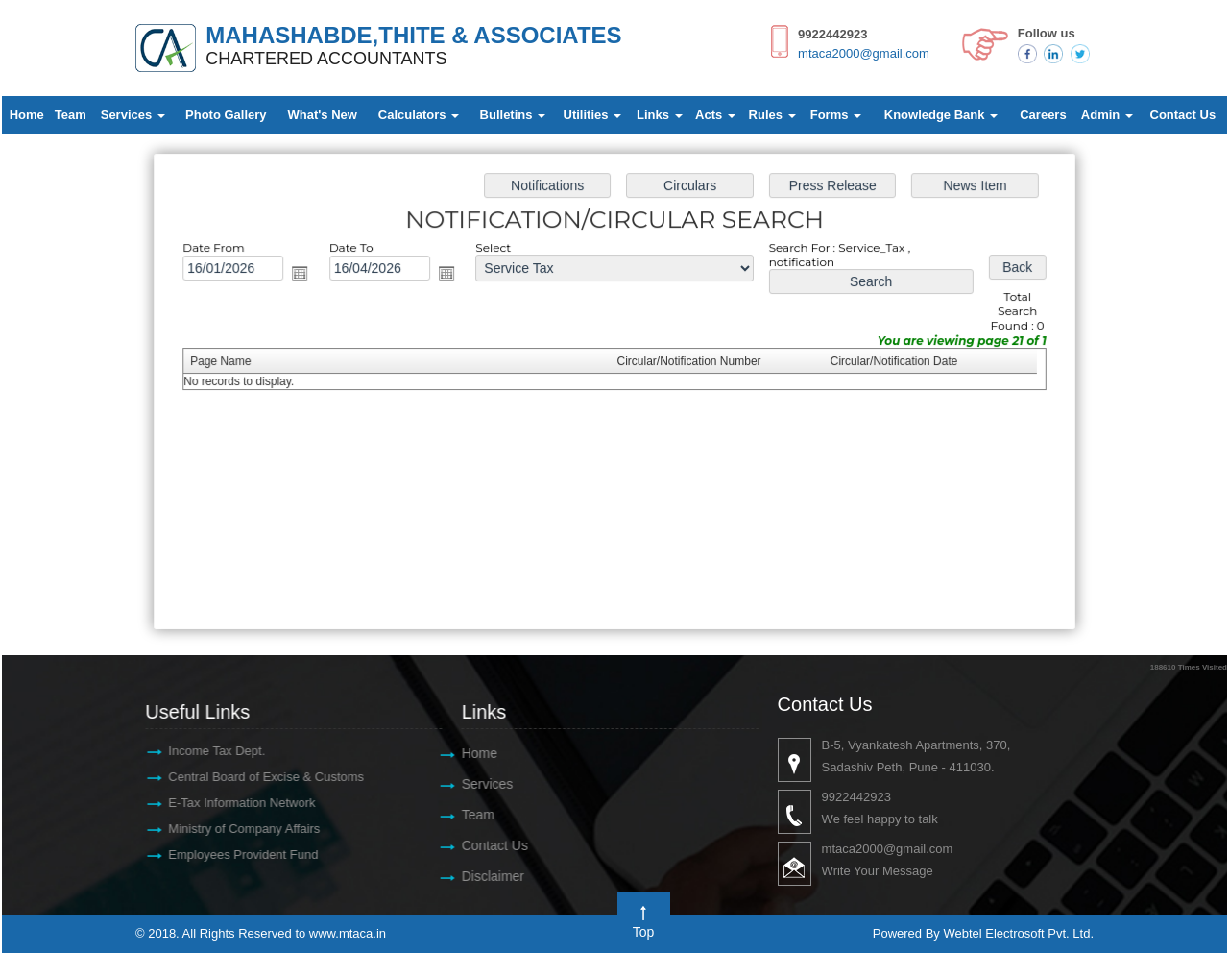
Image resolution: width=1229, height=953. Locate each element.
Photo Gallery (226, 115)
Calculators (418, 115)
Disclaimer (483, 876)
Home (27, 115)
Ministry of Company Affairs (234, 828)
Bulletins (513, 115)
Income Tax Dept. (206, 751)
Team (70, 115)
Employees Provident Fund (233, 854)
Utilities (593, 115)
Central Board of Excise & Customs (256, 777)
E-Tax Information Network (231, 802)
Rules (772, 115)
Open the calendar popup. (310, 277)
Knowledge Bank (941, 115)
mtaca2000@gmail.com (863, 53)
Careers (1043, 115)
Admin (1107, 115)
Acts (715, 115)
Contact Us (1183, 115)
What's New (321, 115)
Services (133, 115)
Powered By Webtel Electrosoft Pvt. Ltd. (983, 933)
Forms (835, 115)
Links (660, 115)
